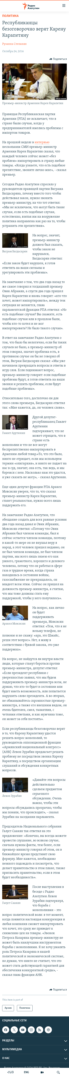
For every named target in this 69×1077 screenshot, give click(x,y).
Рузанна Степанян (14, 44)
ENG (26, 1072)
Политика (10, 16)
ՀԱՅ (10, 1072)
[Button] (58, 59)
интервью (42, 142)
